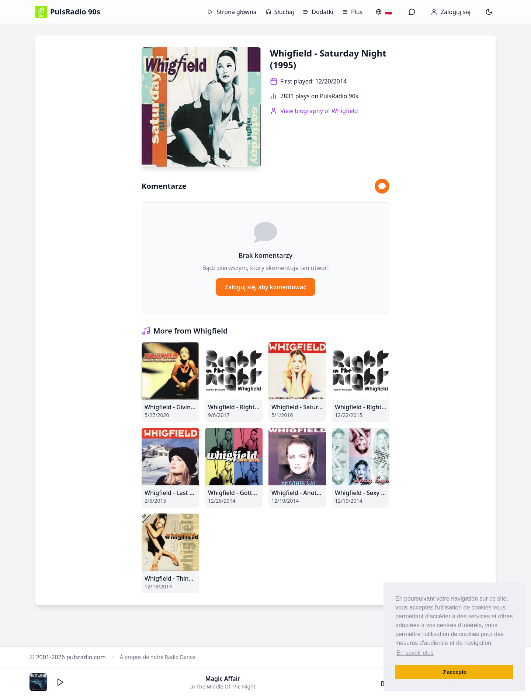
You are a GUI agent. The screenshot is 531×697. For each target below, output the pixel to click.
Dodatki (318, 12)
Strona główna (232, 12)
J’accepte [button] (454, 672)
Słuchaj (280, 12)
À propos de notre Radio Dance (157, 656)
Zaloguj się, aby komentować (265, 287)
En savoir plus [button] (415, 653)
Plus (352, 12)
